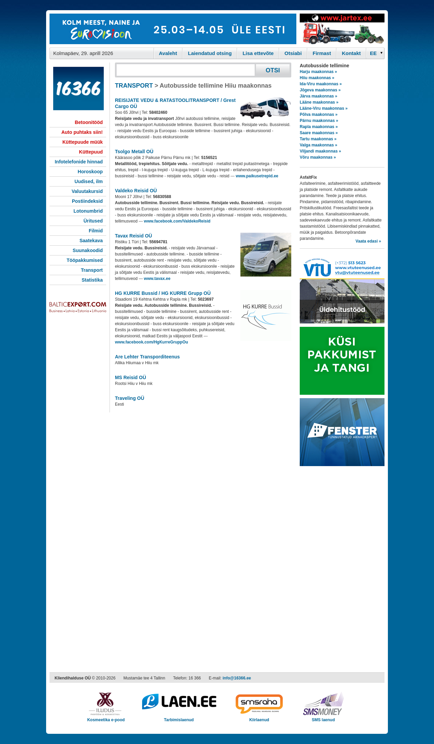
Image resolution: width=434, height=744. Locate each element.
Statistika (92, 280)
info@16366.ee (237, 678)
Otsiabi (293, 53)
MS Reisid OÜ (130, 377)
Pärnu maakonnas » (319, 120)
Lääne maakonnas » (319, 102)
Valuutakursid (87, 191)
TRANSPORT (134, 85)
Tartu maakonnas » (318, 139)
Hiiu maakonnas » (317, 77)
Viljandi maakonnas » (320, 151)
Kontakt (351, 53)
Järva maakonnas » (318, 96)
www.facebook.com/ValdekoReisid (177, 221)
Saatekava (91, 240)
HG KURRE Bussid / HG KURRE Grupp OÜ (163, 293)
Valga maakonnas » (318, 145)
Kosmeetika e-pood (106, 717)
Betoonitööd (89, 122)
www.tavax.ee (157, 278)
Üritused (93, 221)
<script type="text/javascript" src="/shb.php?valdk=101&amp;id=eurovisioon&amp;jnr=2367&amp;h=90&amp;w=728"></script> (173, 29)
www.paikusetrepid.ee (257, 176)
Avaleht (168, 53)
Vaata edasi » (368, 241)
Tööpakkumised (84, 260)
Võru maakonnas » (318, 157)
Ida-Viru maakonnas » (321, 84)
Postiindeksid (87, 201)
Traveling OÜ (129, 398)
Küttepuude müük (82, 142)
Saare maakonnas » (319, 132)
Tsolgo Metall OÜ (134, 151)
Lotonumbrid (88, 211)
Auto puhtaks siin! (82, 132)
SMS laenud (323, 717)
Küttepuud (91, 152)
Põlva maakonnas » (318, 114)
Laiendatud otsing (210, 53)
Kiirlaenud (259, 717)
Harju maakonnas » (318, 71)
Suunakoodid (88, 250)
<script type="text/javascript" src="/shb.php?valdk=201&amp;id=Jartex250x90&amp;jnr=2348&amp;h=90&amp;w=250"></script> (342, 29)
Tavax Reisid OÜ (133, 235)
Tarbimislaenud (179, 717)
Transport (92, 270)
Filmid (96, 230)
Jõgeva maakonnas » (320, 90)
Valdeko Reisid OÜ (136, 190)
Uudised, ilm (89, 181)
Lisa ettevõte (258, 53)
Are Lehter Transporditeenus (147, 356)
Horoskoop (90, 171)
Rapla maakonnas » (319, 126)
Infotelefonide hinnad (79, 161)
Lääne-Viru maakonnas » (324, 108)
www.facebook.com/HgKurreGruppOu (151, 342)
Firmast (322, 53)
